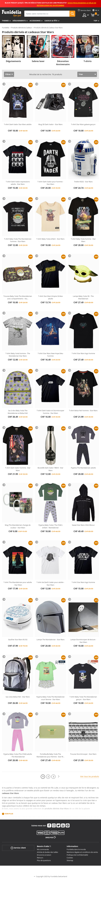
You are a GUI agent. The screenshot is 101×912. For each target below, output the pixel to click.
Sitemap (70, 860)
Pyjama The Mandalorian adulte (83, 468)
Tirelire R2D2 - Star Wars (83, 181)
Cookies (70, 857)
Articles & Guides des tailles (47, 852)
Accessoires (35, 20)
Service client (18, 847)
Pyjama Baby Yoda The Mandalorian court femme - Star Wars (50, 698)
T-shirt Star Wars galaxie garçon (83, 124)
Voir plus (9, 814)
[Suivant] (59, 776)
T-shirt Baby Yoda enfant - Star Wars (50, 239)
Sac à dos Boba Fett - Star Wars (18, 697)
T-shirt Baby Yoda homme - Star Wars (83, 240)
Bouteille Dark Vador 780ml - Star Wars (50, 469)
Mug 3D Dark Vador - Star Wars (50, 124)
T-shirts (88, 61)
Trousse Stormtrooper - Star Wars (83, 754)
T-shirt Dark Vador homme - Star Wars (17, 469)
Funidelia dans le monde (76, 849)
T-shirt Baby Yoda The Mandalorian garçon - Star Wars (83, 698)
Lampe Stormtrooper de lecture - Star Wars (83, 640)
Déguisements (19, 20)
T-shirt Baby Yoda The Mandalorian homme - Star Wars (17, 240)
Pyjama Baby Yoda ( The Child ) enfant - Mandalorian (50, 526)
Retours (40, 857)
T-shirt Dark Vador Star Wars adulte (17, 124)
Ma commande (43, 849)
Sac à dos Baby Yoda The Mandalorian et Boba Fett (18, 411)
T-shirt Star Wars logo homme (83, 353)
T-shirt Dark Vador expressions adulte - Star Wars (18, 182)
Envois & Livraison (44, 855)
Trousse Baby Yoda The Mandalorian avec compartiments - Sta (17, 297)
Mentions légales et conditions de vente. (82, 852)
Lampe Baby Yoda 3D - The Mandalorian (83, 297)
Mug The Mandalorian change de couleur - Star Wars (18, 526)
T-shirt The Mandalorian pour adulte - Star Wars (18, 583)
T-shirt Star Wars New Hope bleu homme (50, 354)
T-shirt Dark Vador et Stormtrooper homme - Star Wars (50, 411)
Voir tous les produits (89, 776)
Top (95, 20)
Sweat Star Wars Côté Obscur (83, 525)
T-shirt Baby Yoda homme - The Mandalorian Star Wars (18, 354)
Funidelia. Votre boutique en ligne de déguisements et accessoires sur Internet (11, 13)
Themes (5, 20)
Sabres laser (38, 61)
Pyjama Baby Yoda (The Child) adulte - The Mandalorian (17, 755)
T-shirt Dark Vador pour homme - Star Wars (50, 182)
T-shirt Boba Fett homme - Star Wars (83, 410)
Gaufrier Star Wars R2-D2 (17, 639)
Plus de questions (44, 860)
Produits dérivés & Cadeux (21, 27)
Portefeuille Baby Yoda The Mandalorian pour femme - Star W (50, 755)
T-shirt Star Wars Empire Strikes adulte (50, 297)
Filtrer (8, 74)
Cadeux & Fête (50, 20)
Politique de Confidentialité (77, 855)
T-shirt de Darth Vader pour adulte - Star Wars (50, 583)
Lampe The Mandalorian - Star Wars (50, 639)
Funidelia (5, 27)
